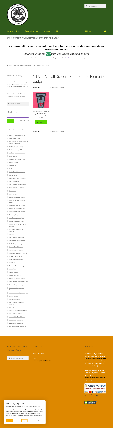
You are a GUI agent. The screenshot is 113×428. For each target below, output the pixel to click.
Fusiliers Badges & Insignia (17, 212)
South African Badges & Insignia (18, 293)
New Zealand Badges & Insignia (18, 253)
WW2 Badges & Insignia (16, 323)
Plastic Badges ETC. (15, 275)
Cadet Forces (13, 175)
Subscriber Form (68, 58)
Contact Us (46, 31)
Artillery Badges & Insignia (17, 147)
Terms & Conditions (31, 31)
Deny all (24, 421)
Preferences (39, 420)
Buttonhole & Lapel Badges (17, 172)
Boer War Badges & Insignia (17, 159)
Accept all (9, 421)
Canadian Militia (14, 181)
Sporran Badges (13, 296)
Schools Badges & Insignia (17, 285)
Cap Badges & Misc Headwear (17, 184)
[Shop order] (41, 87)
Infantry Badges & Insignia (17, 240)
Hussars (11, 234)
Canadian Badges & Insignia (17, 178)
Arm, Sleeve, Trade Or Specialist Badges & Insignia (18, 142)
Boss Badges (13, 165)
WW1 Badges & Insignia (16, 320)
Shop (18, 31)
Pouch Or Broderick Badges (17, 278)
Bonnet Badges (13, 162)
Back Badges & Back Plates (17, 153)
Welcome (10, 31)
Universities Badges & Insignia (18, 310)
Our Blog (56, 31)
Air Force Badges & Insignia (17, 135)
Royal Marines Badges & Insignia (18, 281)
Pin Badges (12, 269)
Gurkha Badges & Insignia (16, 221)
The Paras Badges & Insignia (17, 266)
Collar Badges (13, 194)
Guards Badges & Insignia (16, 218)
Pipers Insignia (13, 272)
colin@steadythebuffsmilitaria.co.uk (42, 361)
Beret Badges (13, 156)
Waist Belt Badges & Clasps (17, 317)
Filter (10, 121)
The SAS (11, 307)
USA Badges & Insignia (15, 314)
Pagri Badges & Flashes (16, 259)
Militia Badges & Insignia (16, 244)
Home (11, 65)
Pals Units (12, 262)
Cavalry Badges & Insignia (16, 188)
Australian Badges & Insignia (17, 150)
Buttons (11, 169)
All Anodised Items (14, 138)
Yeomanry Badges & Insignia (17, 326)
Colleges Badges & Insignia (17, 197)
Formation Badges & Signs (17, 208)
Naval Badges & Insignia (16, 250)
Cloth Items (12, 191)
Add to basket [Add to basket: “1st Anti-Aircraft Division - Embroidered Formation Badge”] (41, 122)
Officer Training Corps (15, 256)
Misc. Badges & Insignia (16, 247)
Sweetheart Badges (14, 299)
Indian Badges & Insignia (16, 237)
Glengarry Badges (14, 215)
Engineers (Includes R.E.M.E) (17, 205)
